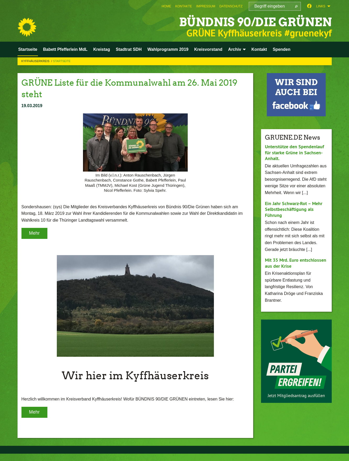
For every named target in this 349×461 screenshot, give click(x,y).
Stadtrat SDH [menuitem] (129, 49)
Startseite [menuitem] (27, 49)
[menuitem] (166, 6)
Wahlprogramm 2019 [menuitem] (168, 49)
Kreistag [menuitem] (101, 49)
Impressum (205, 6)
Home (166, 6)
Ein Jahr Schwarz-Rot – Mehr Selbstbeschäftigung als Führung (293, 209)
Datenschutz (230, 6)
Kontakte (183, 6)
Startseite (62, 61)
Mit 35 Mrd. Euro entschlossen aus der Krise (295, 263)
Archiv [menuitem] (234, 49)
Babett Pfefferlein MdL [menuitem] (65, 49)
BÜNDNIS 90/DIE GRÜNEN (255, 22)
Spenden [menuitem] (282, 49)
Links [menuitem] (320, 6)
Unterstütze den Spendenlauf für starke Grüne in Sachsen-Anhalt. (294, 152)
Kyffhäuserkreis (35, 61)
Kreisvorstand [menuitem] (208, 49)
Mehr (34, 233)
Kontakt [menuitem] (259, 49)
